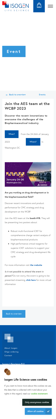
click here (31, 279)
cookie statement (39, 393)
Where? (33, 141)
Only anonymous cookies (37, 402)
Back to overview (17, 94)
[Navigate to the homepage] (15, 6)
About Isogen (10, 348)
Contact (8, 355)
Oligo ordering (11, 352)
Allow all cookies (35, 411)
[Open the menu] (50, 6)
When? (12, 134)
